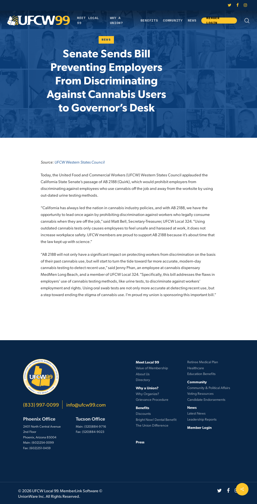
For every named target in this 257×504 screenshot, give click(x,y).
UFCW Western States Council (79, 162)
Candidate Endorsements (206, 399)
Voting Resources (200, 393)
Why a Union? (147, 388)
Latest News (196, 413)
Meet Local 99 (147, 362)
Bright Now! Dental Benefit (156, 419)
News (106, 40)
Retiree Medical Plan (202, 362)
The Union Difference (152, 425)
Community (197, 382)
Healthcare (195, 368)
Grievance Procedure (152, 399)
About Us (143, 374)
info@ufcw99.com (86, 404)
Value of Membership (152, 368)
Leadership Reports (202, 419)
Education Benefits (201, 373)
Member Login (199, 427)
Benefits (142, 407)
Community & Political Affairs (208, 388)
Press (140, 442)
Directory (143, 379)
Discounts (143, 413)
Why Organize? (147, 394)
